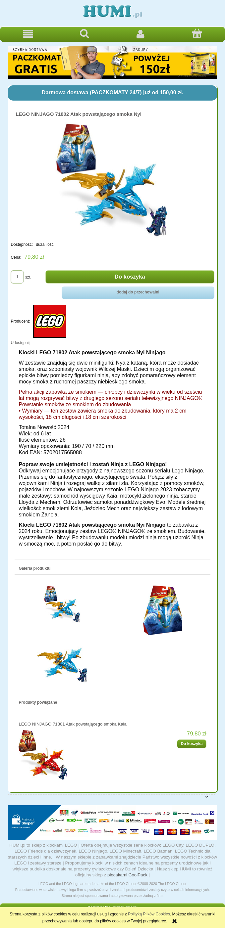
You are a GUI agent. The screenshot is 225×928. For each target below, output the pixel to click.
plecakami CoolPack (127, 874)
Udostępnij (20, 342)
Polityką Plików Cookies (149, 914)
